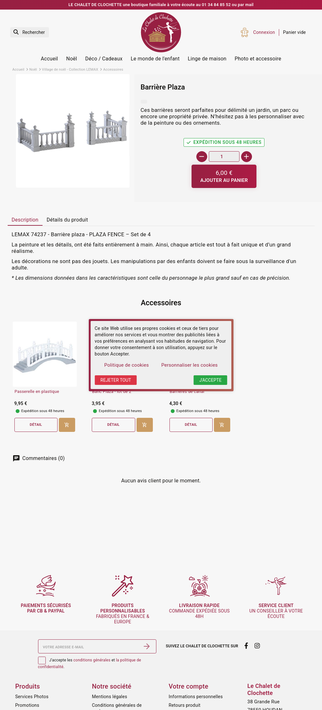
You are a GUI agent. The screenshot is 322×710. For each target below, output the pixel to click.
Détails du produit (67, 220)
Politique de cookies (126, 365)
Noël (71, 59)
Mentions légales (109, 696)
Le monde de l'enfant (155, 59)
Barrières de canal (187, 391)
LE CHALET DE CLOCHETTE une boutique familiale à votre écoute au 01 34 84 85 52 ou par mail (161, 4)
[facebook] (246, 645)
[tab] (25, 220)
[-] (201, 156)
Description (25, 220)
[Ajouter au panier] (224, 176)
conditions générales (92, 660)
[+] (246, 156)
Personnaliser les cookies (189, 365)
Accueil (49, 59)
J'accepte (210, 380)
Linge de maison (207, 59)
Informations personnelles (196, 696)
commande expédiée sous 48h (199, 611)
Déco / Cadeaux (104, 59)
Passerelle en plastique (37, 391)
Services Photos (32, 696)
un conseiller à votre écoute (276, 611)
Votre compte (188, 686)
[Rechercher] (29, 32)
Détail (36, 425)
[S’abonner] (146, 646)
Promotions (27, 705)
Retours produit (184, 705)
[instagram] (257, 645)
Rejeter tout (115, 380)
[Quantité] (224, 156)
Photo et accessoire (258, 59)
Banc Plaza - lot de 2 (111, 391)
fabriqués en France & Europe (122, 613)
